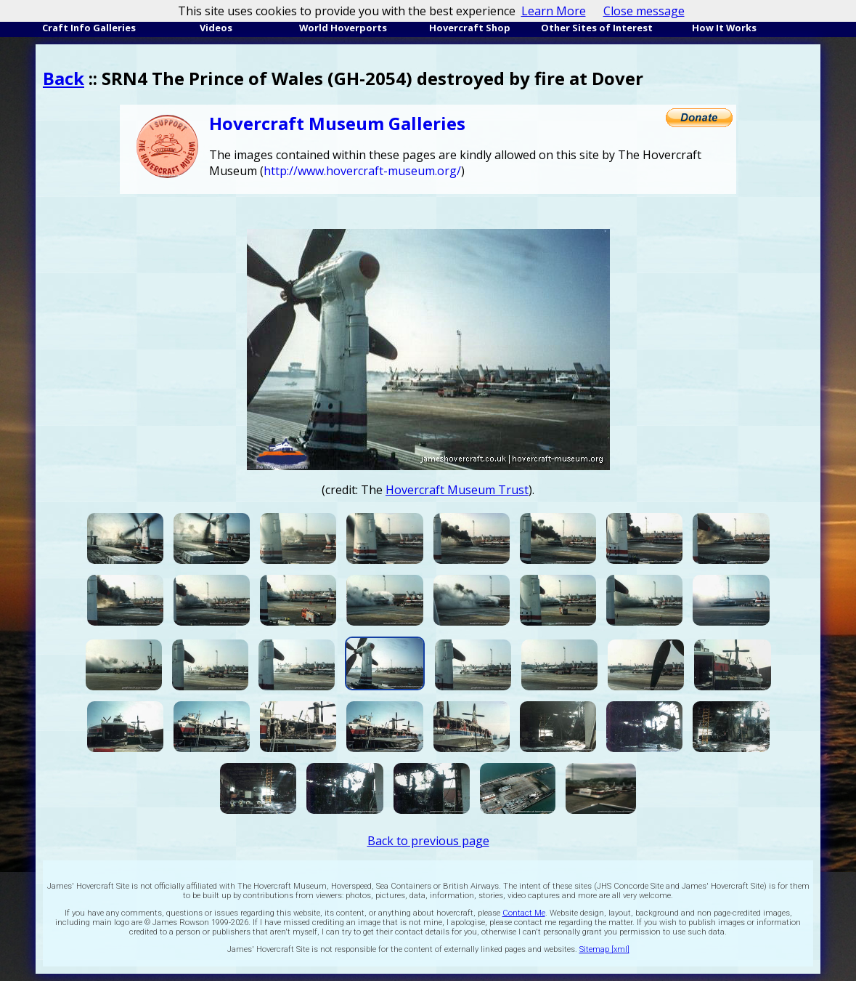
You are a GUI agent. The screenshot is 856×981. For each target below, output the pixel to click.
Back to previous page (428, 841)
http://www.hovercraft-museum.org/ (362, 171)
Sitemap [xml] (604, 949)
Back (63, 78)
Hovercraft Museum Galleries (337, 123)
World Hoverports (343, 27)
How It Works (724, 27)
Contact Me (523, 913)
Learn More (553, 11)
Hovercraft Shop (469, 27)
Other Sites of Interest (597, 27)
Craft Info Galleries (89, 27)
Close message (644, 11)
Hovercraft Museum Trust (457, 490)
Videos (216, 27)
